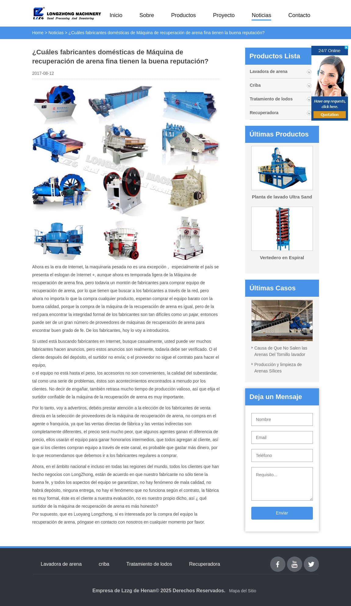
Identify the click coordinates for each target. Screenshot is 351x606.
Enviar (282, 512)
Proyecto (224, 15)
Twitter (311, 560)
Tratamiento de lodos (271, 98)
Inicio (115, 15)
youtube (294, 560)
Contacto (299, 15)
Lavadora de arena (269, 71)
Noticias (261, 15)
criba (104, 564)
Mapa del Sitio (242, 590)
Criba (255, 85)
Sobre (146, 15)
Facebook (277, 560)
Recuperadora (264, 112)
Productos (183, 15)
